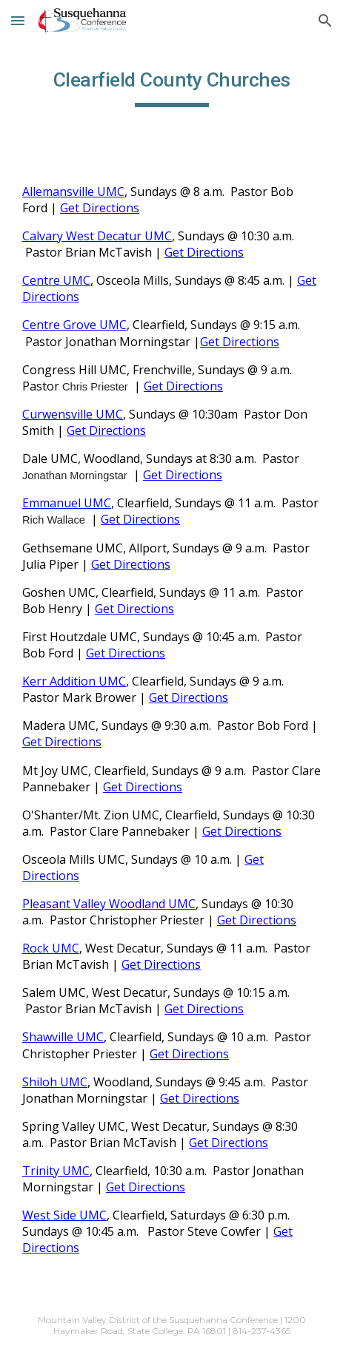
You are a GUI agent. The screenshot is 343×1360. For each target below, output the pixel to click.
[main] (171, 85)
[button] (18, 20)
